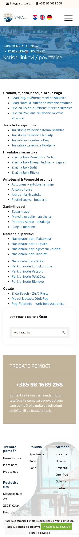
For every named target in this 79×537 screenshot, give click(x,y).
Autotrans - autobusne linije (33, 184)
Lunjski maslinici (24, 227)
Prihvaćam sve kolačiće (56, 526)
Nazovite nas (12, 458)
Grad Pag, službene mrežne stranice (39, 98)
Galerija (61, 481)
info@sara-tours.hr (19, 3)
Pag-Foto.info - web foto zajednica (38, 303)
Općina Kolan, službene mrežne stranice (42, 108)
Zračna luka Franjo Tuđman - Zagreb (39, 162)
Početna (61, 454)
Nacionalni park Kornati (29, 254)
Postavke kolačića (39, 532)
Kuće (32, 461)
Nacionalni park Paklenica (31, 238)
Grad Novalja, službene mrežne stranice (42, 103)
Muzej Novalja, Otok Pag (30, 298)
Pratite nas (10, 471)
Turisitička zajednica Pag (30, 140)
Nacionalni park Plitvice (30, 244)
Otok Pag (62, 474)
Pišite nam (10, 465)
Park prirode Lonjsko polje (32, 266)
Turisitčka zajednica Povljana (33, 145)
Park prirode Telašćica (29, 276)
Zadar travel (21, 211)
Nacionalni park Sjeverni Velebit (36, 249)
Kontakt (61, 488)
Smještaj (62, 468)
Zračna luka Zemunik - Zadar (33, 157)
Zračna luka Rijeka (25, 172)
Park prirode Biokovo (28, 281)
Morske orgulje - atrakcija (31, 216)
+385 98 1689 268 (49, 3)
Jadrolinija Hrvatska (26, 194)
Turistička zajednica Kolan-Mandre (38, 130)
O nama (61, 461)
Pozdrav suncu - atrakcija (31, 221)
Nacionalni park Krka (27, 261)
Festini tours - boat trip (29, 199)
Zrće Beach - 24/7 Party (30, 293)
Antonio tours (22, 189)
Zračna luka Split (24, 167)
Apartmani (36, 454)
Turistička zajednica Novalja (33, 135)
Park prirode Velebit (27, 271)
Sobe (32, 468)
